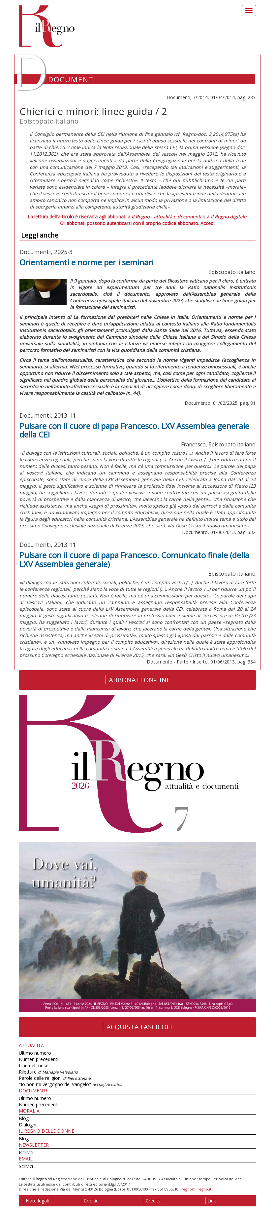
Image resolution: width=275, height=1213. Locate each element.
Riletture (48, 1072)
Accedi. (207, 223)
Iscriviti (26, 1152)
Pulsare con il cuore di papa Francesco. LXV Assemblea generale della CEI (134, 430)
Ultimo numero (35, 1053)
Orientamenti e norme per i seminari (86, 262)
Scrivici (26, 1166)
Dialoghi (27, 1124)
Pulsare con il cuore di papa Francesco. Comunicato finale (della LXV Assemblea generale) (134, 559)
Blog (24, 1118)
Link (210, 1200)
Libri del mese (33, 1065)
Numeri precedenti (38, 1059)
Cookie (90, 1200)
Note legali (36, 1200)
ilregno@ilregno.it (195, 1189)
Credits (152, 1200)
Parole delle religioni (55, 1078)
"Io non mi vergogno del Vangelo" (70, 1084)
